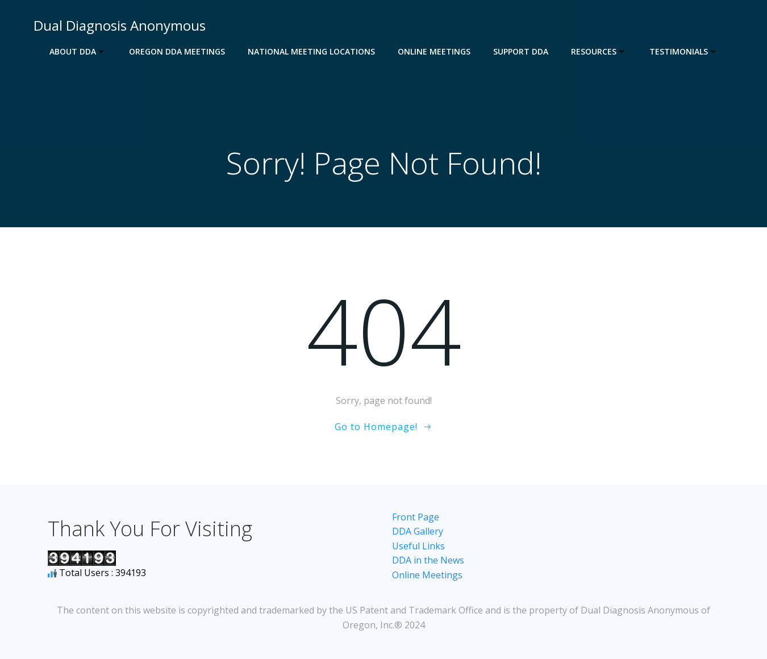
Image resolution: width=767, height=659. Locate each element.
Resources (599, 51)
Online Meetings (434, 51)
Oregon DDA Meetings (177, 51)
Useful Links (418, 546)
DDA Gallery (417, 531)
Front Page (415, 517)
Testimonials (683, 51)
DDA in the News (428, 560)
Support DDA (520, 51)
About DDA (77, 51)
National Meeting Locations (311, 51)
